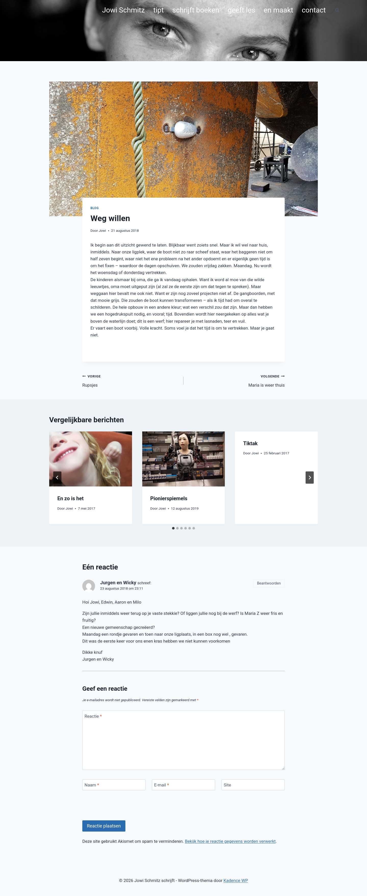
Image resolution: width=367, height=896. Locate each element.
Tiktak (250, 443)
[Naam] (114, 784)
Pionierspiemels (168, 498)
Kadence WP (236, 880)
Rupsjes (130, 380)
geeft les (241, 10)
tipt (158, 10)
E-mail (161, 785)
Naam (92, 785)
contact (314, 10)
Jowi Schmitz (123, 10)
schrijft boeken (195, 10)
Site (227, 785)
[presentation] (90, 458)
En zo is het (70, 498)
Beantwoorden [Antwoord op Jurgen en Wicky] (269, 583)
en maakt (278, 10)
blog (94, 208)
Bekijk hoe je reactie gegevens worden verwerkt (230, 841)
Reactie (93, 716)
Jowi (102, 230)
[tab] (173, 528)
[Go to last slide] (57, 477)
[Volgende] (310, 477)
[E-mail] (183, 784)
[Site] (253, 784)
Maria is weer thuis (236, 380)
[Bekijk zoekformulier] (337, 10)
